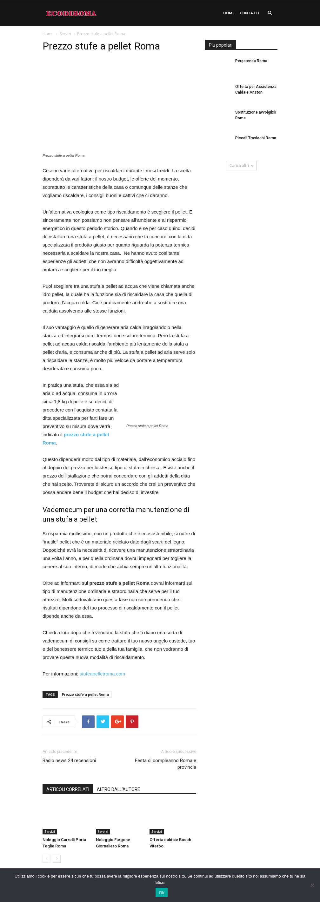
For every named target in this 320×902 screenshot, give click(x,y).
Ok (161, 892)
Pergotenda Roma (251, 61)
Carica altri (241, 165)
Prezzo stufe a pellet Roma (85, 694)
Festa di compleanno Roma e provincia (165, 764)
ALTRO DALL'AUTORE (118, 789)
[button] (269, 13)
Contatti (249, 12)
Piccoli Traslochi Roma (255, 138)
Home (228, 12)
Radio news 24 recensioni (69, 760)
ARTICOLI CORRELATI (67, 789)
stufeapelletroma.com (102, 673)
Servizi (65, 33)
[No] (312, 885)
